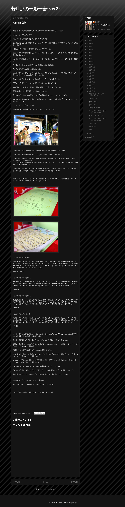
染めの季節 (92, 105)
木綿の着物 (92, 102)
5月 (90, 82)
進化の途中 (92, 126)
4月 (90, 85)
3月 (90, 88)
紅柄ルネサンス (94, 123)
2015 (89, 64)
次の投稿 (16, 482)
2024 (89, 43)
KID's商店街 (93, 99)
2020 (89, 52)
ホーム (45, 482)
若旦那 (97, 22)
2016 (89, 61)
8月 (90, 73)
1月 (90, 133)
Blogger (74, 502)
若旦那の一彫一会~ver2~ (36, 8)
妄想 (90, 129)
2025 (89, 40)
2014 (89, 137)
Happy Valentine (94, 108)
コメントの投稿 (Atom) (47, 489)
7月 (90, 76)
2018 (89, 55)
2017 (89, 58)
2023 (89, 46)
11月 (91, 70)
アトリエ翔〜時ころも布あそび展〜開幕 (97, 119)
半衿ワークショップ (96, 116)
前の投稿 (74, 482)
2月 (90, 91)
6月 (90, 79)
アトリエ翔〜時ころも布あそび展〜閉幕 (97, 111)
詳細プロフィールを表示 (101, 29)
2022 (89, 49)
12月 (91, 67)
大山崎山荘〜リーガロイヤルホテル (97, 95)
